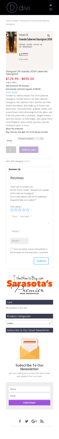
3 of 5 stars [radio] (19, 210)
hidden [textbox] (28, 323)
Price (9, 140)
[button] (48, 35)
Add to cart (29, 149)
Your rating (16, 206)
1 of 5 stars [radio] (12, 210)
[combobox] (29, 322)
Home (8, 20)
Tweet (14, 92)
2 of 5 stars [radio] (16, 210)
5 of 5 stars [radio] (27, 210)
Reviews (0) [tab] (14, 169)
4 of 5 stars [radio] (23, 210)
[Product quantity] (11, 149)
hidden (16, 20)
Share (8, 92)
